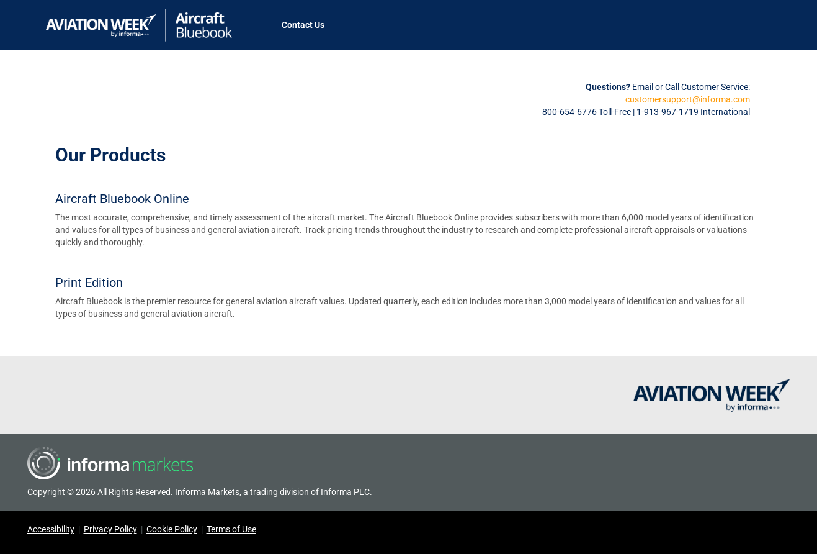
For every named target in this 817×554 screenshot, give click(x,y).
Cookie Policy (171, 529)
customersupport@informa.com (687, 99)
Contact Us (303, 25)
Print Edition (89, 282)
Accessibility (50, 529)
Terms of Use (231, 529)
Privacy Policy (110, 529)
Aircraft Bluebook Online (122, 198)
